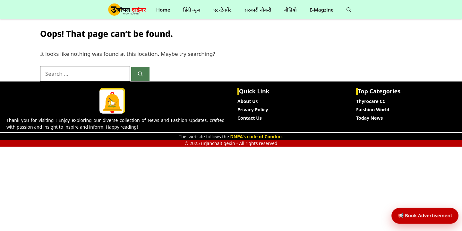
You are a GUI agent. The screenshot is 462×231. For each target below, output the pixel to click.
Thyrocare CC (370, 101)
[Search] (140, 74)
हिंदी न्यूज (191, 9)
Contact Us (249, 118)
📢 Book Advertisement (421, 200)
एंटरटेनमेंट (222, 9)
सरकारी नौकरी (257, 9)
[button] (349, 9)
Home (163, 9)
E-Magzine (322, 9)
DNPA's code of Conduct (256, 136)
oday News (370, 118)
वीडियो (290, 9)
